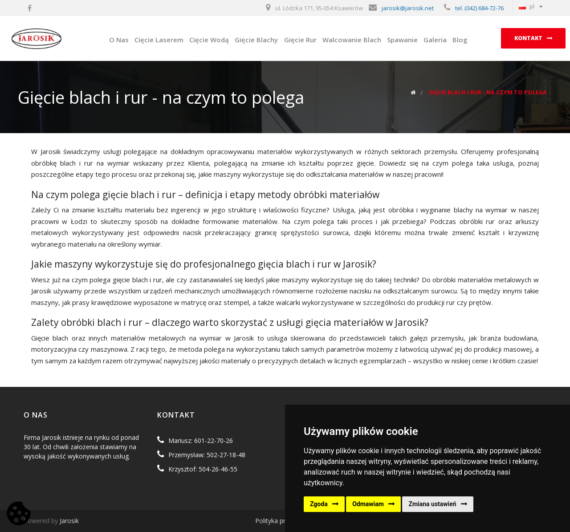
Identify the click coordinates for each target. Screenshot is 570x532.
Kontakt (528, 38)
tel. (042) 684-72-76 (479, 8)
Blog (460, 39)
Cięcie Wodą (209, 39)
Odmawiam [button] (368, 504)
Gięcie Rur (300, 39)
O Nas (119, 39)
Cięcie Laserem (158, 39)
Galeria (435, 39)
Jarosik (69, 520)
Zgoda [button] (319, 504)
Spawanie (402, 39)
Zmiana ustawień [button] (432, 504)
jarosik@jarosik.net (408, 8)
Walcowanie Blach (351, 39)
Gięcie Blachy (256, 39)
